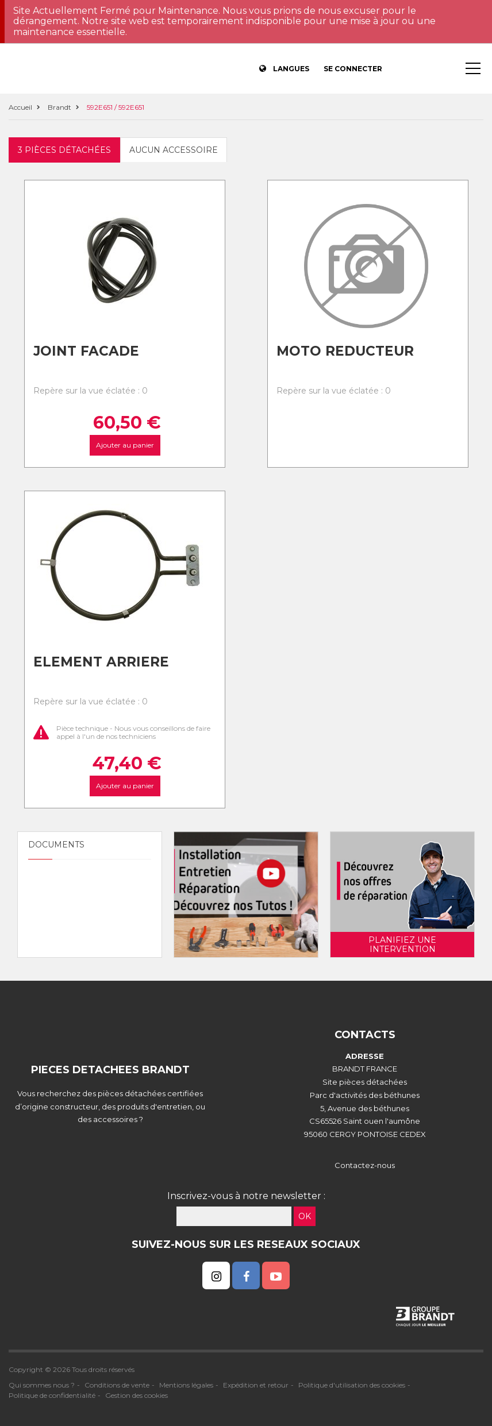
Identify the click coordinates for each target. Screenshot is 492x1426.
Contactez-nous (365, 1165)
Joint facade (86, 351)
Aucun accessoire (173, 150)
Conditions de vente (116, 1385)
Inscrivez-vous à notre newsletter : (246, 1195)
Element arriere (101, 661)
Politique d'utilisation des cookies (351, 1385)
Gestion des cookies (136, 1395)
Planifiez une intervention (402, 944)
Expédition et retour (256, 1385)
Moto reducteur (345, 351)
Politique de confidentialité (52, 1395)
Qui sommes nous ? (42, 1385)
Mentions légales (186, 1385)
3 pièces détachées (64, 150)
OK (304, 1216)
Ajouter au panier (124, 445)
